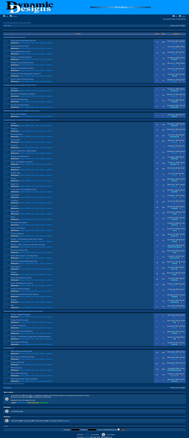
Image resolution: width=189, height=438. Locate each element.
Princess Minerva (17, 234)
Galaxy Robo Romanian (20, 320)
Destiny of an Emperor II (20, 156)
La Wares (14, 200)
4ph (174, 322)
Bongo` (42, 43)
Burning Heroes (17, 134)
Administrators (22, 402)
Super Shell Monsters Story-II (22, 283)
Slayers (14, 272)
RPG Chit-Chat (16, 368)
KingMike (174, 208)
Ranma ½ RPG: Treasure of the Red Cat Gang (28, 245)
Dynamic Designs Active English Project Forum (20, 85)
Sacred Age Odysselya (19, 99)
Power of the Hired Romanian (22, 331)
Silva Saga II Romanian (19, 342)
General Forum (9, 348)
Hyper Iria (14, 184)
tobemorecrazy (175, 258)
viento (175, 230)
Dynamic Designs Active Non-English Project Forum (22, 111)
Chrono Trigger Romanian (20, 314)
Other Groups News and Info (21, 351)
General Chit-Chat (17, 362)
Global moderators (33, 402)
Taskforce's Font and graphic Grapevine (26, 74)
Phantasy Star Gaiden (19, 223)
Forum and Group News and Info (23, 41)
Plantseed (65, 421)
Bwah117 (175, 116)
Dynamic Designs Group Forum (14, 37)
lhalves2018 (175, 107)
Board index (7, 25)
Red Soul (175, 225)
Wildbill (27, 43)
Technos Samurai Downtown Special (24, 294)
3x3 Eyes (14, 88)
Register (13, 16)
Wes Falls (174, 269)
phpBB (86, 437)
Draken (22, 43)
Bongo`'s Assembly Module (21, 57)
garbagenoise (174, 136)
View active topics (25, 23)
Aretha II (14, 129)
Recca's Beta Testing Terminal (22, 79)
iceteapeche (174, 90)
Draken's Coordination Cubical (22, 68)
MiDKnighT (174, 158)
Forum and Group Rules (20, 46)
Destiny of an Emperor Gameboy (23, 94)
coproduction (44, 402)
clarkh (175, 214)
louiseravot (175, 236)
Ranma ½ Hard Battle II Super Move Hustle (27, 239)
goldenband (175, 302)
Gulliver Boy (15, 173)
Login (6, 16)
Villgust (14, 300)
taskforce (49, 43)
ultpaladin (174, 101)
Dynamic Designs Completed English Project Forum (22, 120)
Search (182, 16)
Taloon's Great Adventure (20, 289)
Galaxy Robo (15, 167)
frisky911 (175, 59)
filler (32, 43)
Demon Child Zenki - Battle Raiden (24, 151)
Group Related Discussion (21, 52)
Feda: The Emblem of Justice (22, 162)
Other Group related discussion (23, 357)
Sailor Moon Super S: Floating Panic (24, 256)
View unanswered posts (11, 23)
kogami (174, 241)
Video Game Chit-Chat (19, 373)
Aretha (13, 123)
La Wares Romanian (18, 325)
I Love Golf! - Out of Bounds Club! (23, 189)
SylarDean (174, 280)
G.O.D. (13, 178)
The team (21, 383)
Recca (37, 43)
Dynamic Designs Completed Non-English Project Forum (23, 311)
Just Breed (15, 195)
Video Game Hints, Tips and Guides (24, 379)
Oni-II (13, 217)
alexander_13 (174, 164)
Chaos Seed (15, 140)
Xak (12, 305)
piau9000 (175, 192)
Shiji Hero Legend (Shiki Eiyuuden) (24, 261)
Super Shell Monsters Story (21, 278)
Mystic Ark (15, 211)
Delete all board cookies (10, 383)
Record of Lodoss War (19, 250)
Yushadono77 (174, 375)
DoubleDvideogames (174, 247)
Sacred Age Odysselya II (20, 105)
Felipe (175, 252)
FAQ (175, 16)
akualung (175, 219)
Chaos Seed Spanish (19, 114)
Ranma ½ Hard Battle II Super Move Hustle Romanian (31, 337)
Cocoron (14, 145)
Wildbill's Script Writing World (22, 63)
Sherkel (174, 76)
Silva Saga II (15, 267)
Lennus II (14, 206)
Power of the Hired (18, 228)
